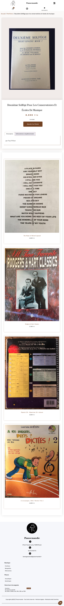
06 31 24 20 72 (44, 10)
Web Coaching (54, 599)
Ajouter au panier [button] (32, 241)
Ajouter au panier (33, 124)
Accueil (3, 14)
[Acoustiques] (34, 578)
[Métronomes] (34, 571)
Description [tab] (9, 134)
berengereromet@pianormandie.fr (32, 556)
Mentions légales (40, 599)
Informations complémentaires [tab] (25, 134)
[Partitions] (34, 566)
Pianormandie (32, 3)
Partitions (10, 14)
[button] (54, 3)
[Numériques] (34, 581)
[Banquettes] (34, 568)
